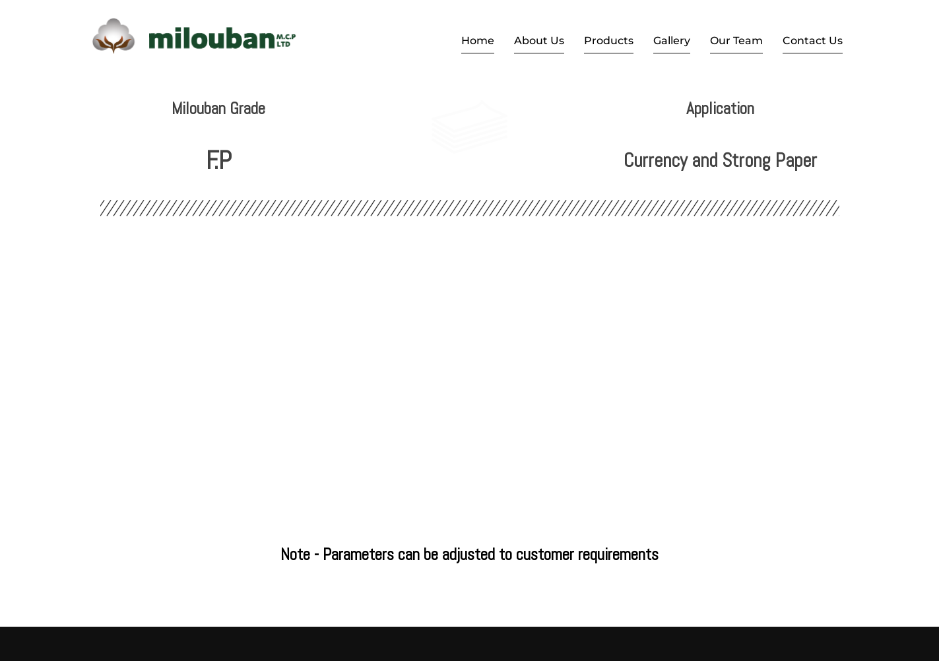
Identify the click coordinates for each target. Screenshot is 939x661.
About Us (539, 40)
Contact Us (813, 40)
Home (477, 40)
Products (608, 40)
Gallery (671, 40)
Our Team (736, 40)
